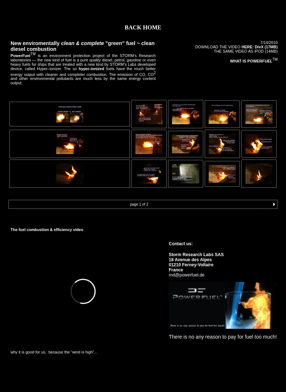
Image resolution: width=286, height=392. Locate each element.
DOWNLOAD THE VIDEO (236, 47)
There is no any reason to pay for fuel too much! (223, 337)
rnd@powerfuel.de (186, 275)
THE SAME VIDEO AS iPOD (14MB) (246, 51)
